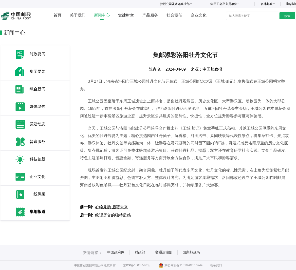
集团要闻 (37, 71)
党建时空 (126, 15)
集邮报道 (37, 212)
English (291, 3)
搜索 (287, 16)
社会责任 (174, 15)
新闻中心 (102, 15)
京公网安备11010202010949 (180, 265)
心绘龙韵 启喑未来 (111, 207)
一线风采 (37, 194)
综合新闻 (37, 89)
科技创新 (37, 159)
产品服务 (150, 15)
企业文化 (198, 15)
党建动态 (37, 124)
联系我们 (216, 265)
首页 (57, 15)
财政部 (140, 252)
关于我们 (78, 15)
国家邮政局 (191, 252)
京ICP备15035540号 (136, 265)
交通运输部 (163, 252)
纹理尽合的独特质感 (113, 215)
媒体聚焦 (37, 106)
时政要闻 (37, 54)
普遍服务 (37, 141)
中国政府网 (116, 252)
